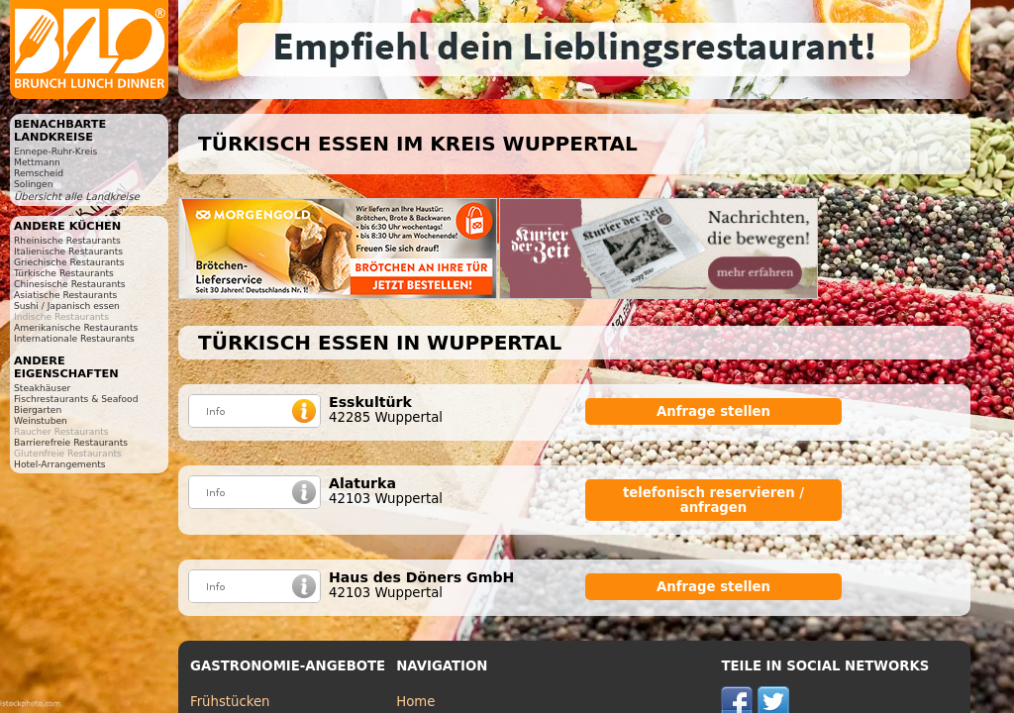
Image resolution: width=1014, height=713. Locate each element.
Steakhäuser (42, 387)
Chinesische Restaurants (70, 283)
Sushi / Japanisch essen (67, 305)
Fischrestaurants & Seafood (76, 398)
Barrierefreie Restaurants (71, 442)
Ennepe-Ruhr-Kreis (55, 151)
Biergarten (37, 409)
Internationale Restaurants (74, 338)
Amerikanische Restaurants (76, 327)
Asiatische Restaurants (65, 294)
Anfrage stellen (713, 411)
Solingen (33, 183)
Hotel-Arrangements (60, 463)
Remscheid (38, 172)
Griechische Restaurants (69, 261)
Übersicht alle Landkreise (77, 196)
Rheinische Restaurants (67, 240)
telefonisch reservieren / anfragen (713, 500)
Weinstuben (40, 420)
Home (415, 701)
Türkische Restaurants (64, 272)
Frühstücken (230, 701)
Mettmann (37, 161)
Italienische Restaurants (68, 251)
